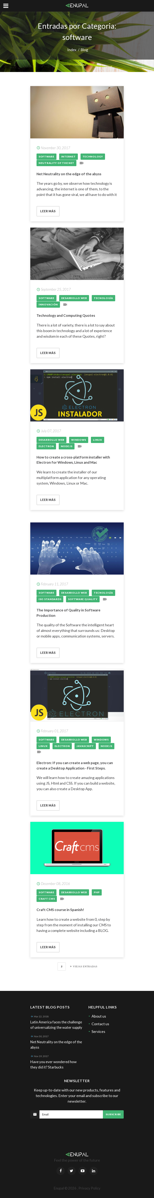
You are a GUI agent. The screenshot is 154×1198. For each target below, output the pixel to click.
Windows (78, 439)
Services (98, 1031)
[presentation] (61, 1129)
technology (93, 156)
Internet (68, 156)
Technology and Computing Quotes (66, 315)
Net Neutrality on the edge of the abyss (69, 174)
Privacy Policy (89, 1188)
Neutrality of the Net (56, 162)
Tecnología (103, 298)
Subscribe (113, 1114)
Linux (97, 439)
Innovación (48, 304)
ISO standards (50, 599)
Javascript (85, 746)
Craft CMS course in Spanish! (60, 910)
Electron (46, 446)
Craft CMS (47, 898)
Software (46, 156)
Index (71, 49)
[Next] (82, 966)
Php (97, 892)
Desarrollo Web (74, 298)
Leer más (48, 211)
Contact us (100, 1024)
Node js (66, 446)
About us (99, 1016)
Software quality (83, 599)
